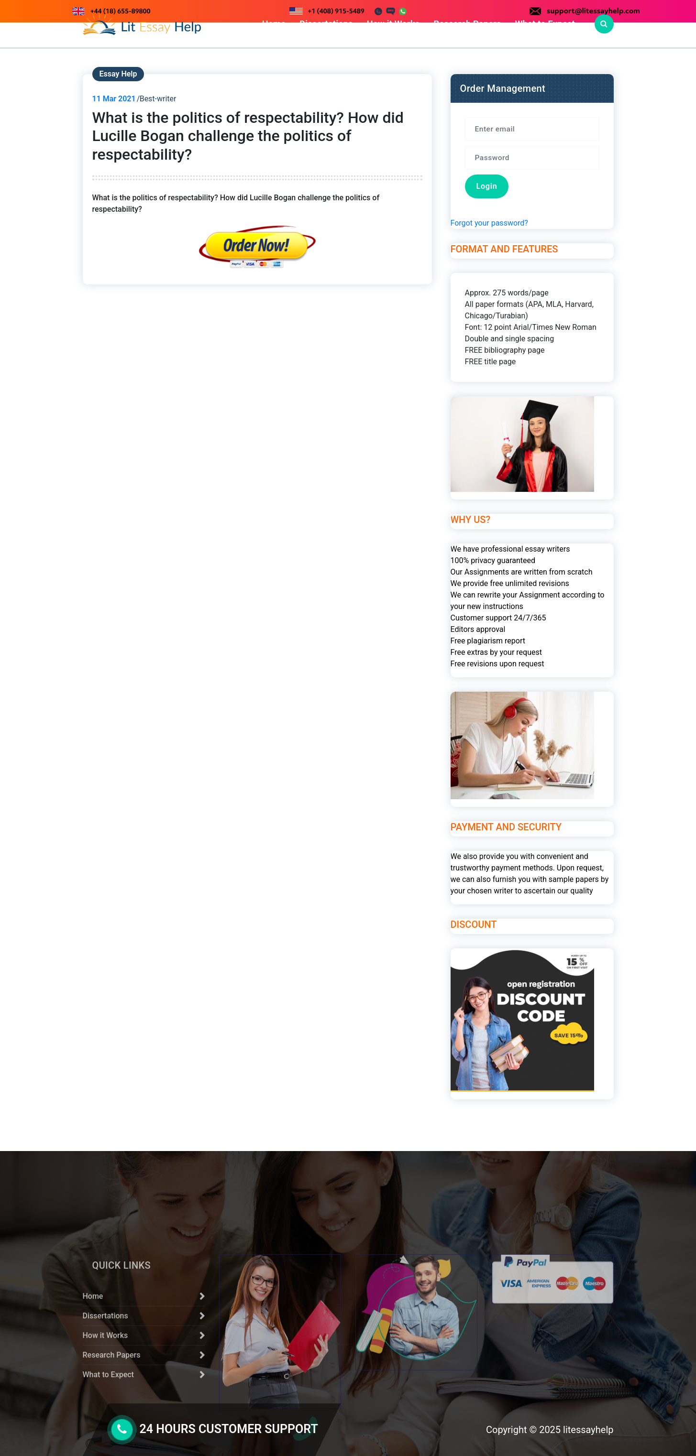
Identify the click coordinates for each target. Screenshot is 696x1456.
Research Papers (467, 24)
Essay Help (118, 84)
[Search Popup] (604, 23)
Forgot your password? (489, 233)
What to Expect (545, 24)
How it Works (393, 24)
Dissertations (326, 24)
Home (274, 24)
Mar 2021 (114, 109)
